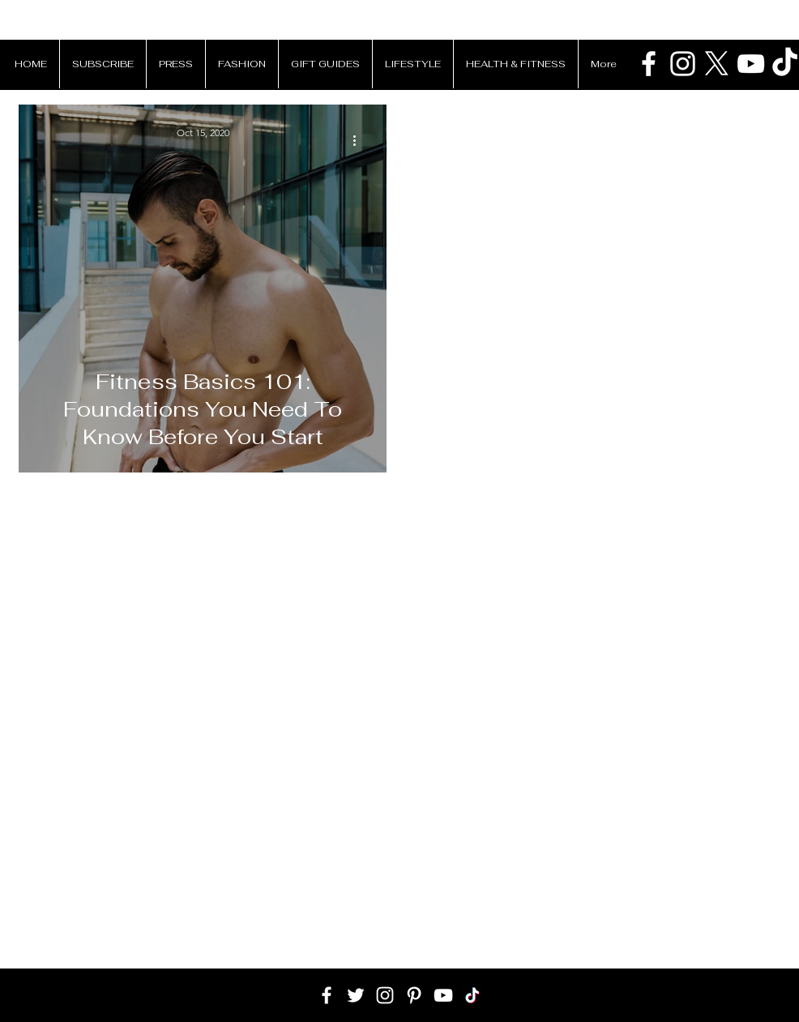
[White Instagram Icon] (385, 995)
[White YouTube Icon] (443, 995)
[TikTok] (472, 995)
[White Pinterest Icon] (414, 995)
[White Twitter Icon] (355, 995)
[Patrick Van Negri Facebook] (648, 63)
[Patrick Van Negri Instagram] (682, 63)
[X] (716, 63)
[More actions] (360, 140)
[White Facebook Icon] (326, 995)
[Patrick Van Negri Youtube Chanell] (750, 63)
